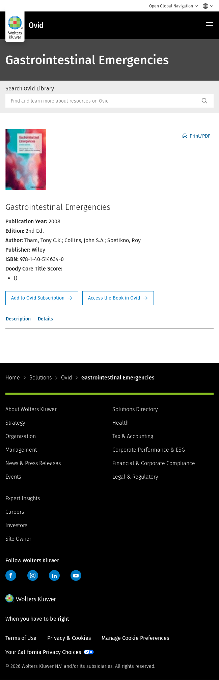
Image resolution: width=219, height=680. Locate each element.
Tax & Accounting (132, 436)
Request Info (42, 298)
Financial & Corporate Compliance (153, 463)
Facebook (10, 575)
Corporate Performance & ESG (148, 450)
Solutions (40, 377)
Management (21, 450)
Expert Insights (22, 498)
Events (13, 477)
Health (120, 423)
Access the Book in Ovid (118, 298)
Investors (16, 525)
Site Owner (18, 539)
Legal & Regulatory (135, 477)
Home (12, 377)
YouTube (76, 575)
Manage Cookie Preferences (135, 638)
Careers (14, 512)
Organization (20, 436)
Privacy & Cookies (69, 638)
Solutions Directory (135, 409)
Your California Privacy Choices (43, 652)
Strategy (15, 423)
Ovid (66, 377)
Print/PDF (196, 136)
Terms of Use (20, 638)
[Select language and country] (206, 6)
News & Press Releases (33, 463)
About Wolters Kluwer (31, 409)
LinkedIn (54, 575)
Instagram (32, 575)
